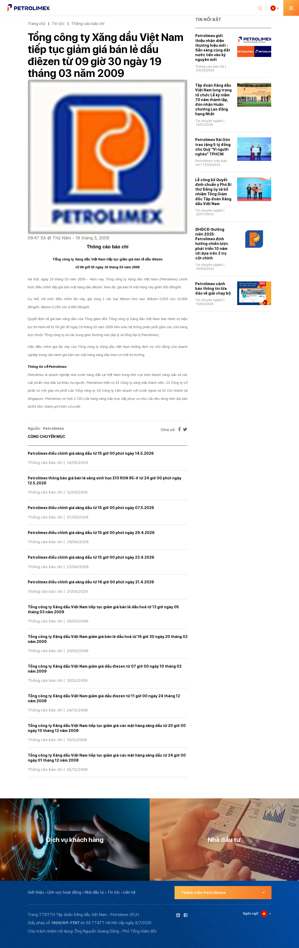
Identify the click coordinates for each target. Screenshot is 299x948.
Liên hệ (129, 892)
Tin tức (58, 23)
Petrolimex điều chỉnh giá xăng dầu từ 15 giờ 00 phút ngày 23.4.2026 (91, 557)
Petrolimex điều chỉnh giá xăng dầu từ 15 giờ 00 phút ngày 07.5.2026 (91, 508)
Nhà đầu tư (94, 892)
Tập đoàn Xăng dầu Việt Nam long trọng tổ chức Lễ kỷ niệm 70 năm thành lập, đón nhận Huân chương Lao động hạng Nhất (213, 99)
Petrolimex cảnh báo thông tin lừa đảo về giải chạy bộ (213, 288)
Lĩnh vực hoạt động (64, 892)
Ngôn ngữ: (251, 913)
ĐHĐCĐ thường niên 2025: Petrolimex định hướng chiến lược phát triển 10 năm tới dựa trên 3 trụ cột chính (211, 243)
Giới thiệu (36, 892)
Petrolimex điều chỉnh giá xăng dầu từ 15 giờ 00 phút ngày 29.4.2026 (91, 533)
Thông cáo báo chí (87, 23)
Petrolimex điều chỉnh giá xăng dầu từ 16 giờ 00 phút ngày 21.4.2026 (91, 582)
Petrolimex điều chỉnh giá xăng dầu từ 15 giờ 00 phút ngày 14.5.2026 (91, 453)
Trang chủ (36, 23)
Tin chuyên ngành (208, 121)
